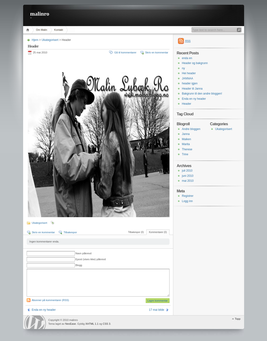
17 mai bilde (156, 309)
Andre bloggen (191, 129)
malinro (39, 14)
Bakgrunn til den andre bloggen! (202, 93)
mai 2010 (188, 180)
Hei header (189, 73)
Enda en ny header (44, 309)
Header (186, 103)
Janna (186, 134)
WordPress (35, 322)
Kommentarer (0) (158, 232)
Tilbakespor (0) (136, 232)
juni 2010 (188, 175)
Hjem (28, 30)
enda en (187, 58)
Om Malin (41, 29)
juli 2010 (187, 170)
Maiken (186, 139)
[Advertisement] (83, 64)
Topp (238, 318)
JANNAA (187, 78)
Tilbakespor (70, 232)
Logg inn (187, 201)
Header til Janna (192, 88)
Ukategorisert (50, 40)
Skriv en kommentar (156, 52)
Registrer (188, 196)
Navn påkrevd (84, 253)
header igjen (190, 83)
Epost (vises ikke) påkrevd (91, 259)
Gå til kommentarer (125, 52)
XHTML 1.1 (91, 323)
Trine (185, 154)
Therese (187, 149)
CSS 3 (106, 323)
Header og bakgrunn (195, 63)
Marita (186, 144)
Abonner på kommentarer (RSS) (50, 300)
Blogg (79, 265)
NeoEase (70, 323)
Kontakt (58, 29)
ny (183, 68)
